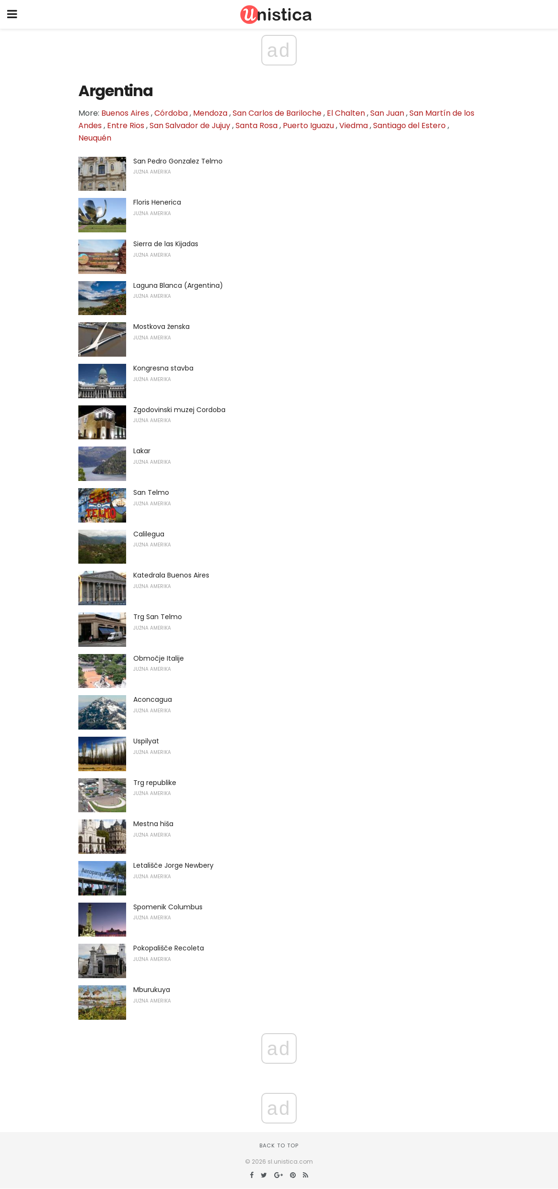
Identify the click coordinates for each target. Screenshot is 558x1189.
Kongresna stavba (163, 368)
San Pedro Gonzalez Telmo (178, 161)
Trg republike (154, 782)
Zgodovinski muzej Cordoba (179, 410)
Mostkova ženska (161, 326)
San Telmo (151, 492)
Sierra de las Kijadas (165, 244)
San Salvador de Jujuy (190, 125)
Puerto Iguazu (308, 125)
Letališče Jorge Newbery (173, 865)
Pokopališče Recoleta (168, 948)
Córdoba (171, 113)
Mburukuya (151, 989)
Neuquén (94, 137)
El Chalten (346, 113)
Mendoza (210, 113)
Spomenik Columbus (168, 907)
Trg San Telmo (157, 617)
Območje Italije (158, 658)
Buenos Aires (125, 113)
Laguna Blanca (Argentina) (178, 285)
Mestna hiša (153, 824)
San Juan (387, 113)
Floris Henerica (157, 202)
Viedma (353, 125)
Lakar (141, 451)
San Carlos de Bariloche (277, 113)
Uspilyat (146, 741)
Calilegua (148, 534)
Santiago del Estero (409, 125)
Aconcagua (152, 699)
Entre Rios (125, 125)
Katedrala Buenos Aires (171, 575)
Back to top (279, 1145)
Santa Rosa (257, 125)
